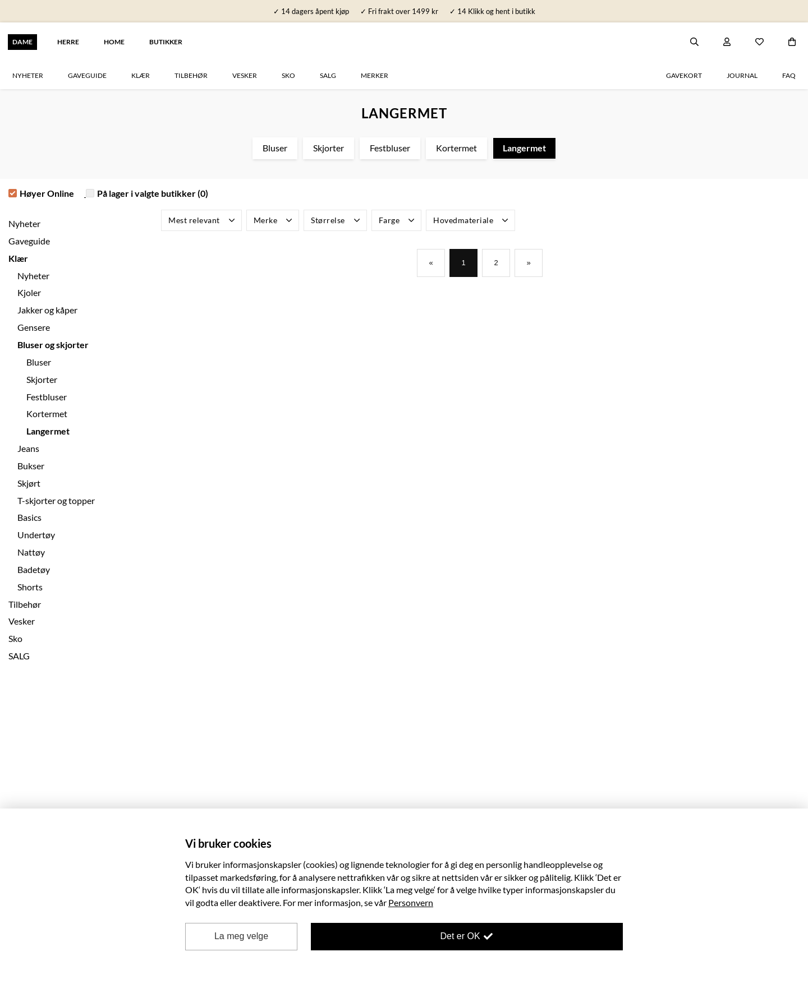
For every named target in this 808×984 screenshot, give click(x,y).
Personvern (410, 902)
